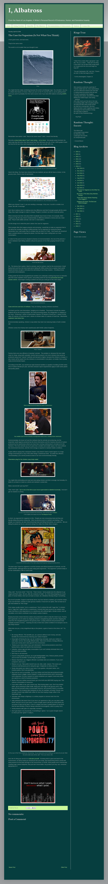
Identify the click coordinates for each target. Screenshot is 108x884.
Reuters (55, 512)
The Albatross (40, 26)
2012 (77, 226)
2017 (77, 214)
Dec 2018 (80, 168)
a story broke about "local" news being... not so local (30, 140)
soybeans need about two (16, 318)
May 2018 (80, 185)
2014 (77, 221)
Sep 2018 (80, 175)
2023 (77, 154)
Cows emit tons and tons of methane (19, 306)
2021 (77, 159)
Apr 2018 (80, 187)
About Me (30, 26)
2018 (77, 166)
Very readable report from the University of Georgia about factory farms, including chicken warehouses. (38, 436)
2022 (77, 156)
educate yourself (34, 758)
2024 (77, 151)
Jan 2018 (80, 211)
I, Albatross (25, 10)
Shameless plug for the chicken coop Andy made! (23, 459)
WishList (76, 26)
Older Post (64, 867)
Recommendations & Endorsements (59, 26)
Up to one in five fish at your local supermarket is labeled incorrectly (40, 489)
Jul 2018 (79, 180)
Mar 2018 (80, 206)
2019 (77, 164)
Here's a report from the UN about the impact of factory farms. (38, 405)
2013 (77, 223)
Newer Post (12, 867)
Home (8, 26)
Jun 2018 (80, 183)
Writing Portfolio (19, 26)
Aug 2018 (80, 178)
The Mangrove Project (46, 514)
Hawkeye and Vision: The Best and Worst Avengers (86, 202)
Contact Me (86, 26)
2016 (77, 216)
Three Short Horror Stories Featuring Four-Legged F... (87, 198)
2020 (77, 161)
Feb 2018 (80, 208)
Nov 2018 (80, 171)
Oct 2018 (80, 173)
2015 (77, 219)
